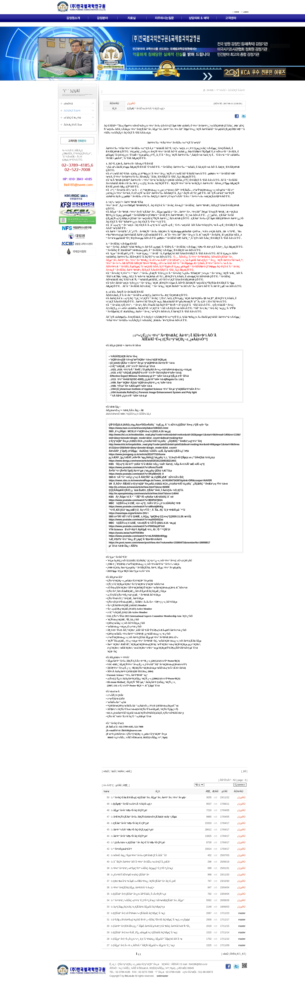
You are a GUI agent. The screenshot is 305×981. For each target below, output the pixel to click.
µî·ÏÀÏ (118, 785)
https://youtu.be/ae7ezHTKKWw (126, 533)
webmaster (162, 976)
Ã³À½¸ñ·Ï (234, 954)
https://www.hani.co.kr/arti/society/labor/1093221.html (138, 428)
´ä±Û (113, 771)
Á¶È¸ (125, 785)
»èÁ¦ (128, 771)
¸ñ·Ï (244, 771)
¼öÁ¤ (121, 771)
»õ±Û (106, 771)
